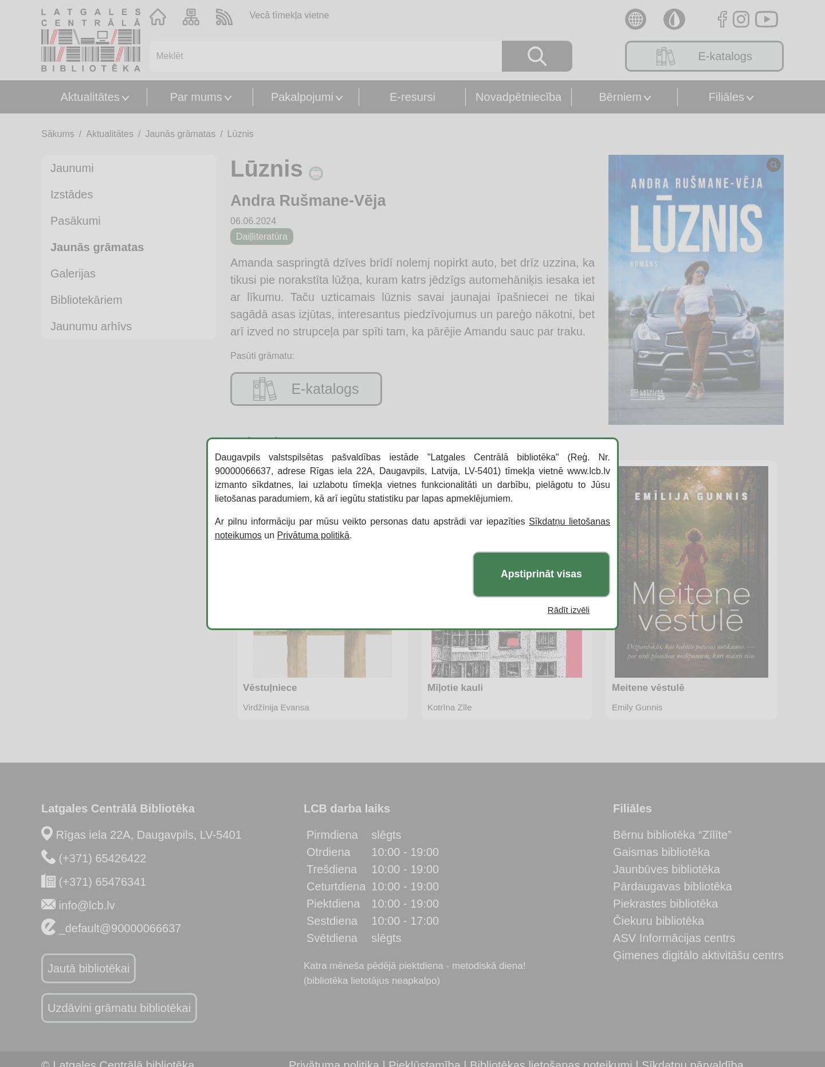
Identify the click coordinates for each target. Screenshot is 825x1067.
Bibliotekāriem (86, 300)
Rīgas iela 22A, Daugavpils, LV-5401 (149, 834)
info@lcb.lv (87, 905)
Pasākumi (75, 220)
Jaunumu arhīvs (91, 326)
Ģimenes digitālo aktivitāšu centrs (698, 955)
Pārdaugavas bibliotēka (672, 886)
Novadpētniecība (518, 97)
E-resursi (412, 97)
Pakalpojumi (302, 97)
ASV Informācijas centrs (674, 938)
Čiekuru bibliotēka (658, 920)
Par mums (196, 97)
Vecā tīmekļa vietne (289, 15)
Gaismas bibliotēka (661, 852)
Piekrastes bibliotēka (665, 903)
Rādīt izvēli (569, 610)
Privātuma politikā (313, 535)
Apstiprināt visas (541, 574)
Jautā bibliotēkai (88, 968)
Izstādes (71, 194)
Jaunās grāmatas (180, 134)
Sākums (57, 134)
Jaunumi (72, 168)
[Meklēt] (319, 56)
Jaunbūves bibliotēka (666, 869)
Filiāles (726, 97)
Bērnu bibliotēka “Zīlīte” (672, 834)
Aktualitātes (89, 97)
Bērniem (620, 97)
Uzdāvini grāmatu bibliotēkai (119, 1008)
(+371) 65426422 (103, 858)
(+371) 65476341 (103, 882)
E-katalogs (704, 56)
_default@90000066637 (120, 928)
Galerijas (73, 273)
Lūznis (240, 134)
